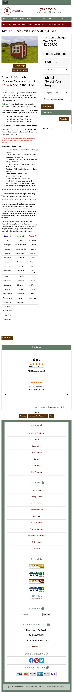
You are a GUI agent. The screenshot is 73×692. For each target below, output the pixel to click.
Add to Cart (64, 119)
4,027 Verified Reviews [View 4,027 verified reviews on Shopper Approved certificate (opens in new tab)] (36, 367)
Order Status (36, 542)
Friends (36, 439)
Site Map (36, 516)
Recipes (36, 459)
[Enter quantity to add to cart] (51, 119)
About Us (14, 18)
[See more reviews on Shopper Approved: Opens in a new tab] (46, 407)
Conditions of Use (36, 510)
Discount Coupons (36, 529)
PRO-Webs (61, 687)
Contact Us (62, 18)
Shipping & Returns (36, 497)
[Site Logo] (13, 11)
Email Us (36, 646)
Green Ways (36, 446)
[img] (37, 364)
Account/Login (36, 490)
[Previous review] (5, 394)
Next (51, 416)
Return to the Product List (38, 416)
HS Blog (52, 18)
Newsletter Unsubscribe (36, 535)
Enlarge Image (20, 66)
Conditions (36, 465)
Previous (23, 416)
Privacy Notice (36, 503)
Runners (51, 61)
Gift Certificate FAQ (36, 523)
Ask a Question (47, 106)
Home (5, 18)
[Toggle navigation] (5, 2)
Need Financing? (26, 18)
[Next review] (67, 394)
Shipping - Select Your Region (53, 81)
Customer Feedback (36, 433)
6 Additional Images (20, 70)
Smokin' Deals (41, 18)
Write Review (7, 338)
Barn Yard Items (14, 24)
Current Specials (36, 452)
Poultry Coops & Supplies (31, 24)
